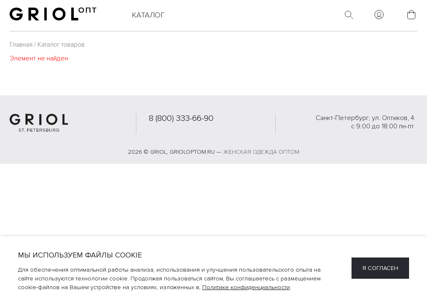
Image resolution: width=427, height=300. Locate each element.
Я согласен (380, 268)
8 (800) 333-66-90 (181, 118)
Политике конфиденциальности (246, 287)
